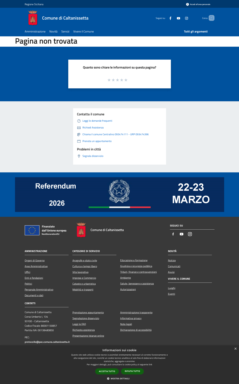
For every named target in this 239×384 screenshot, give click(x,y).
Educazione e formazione (133, 260)
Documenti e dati (34, 295)
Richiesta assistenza (83, 330)
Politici (28, 284)
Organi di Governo (35, 260)
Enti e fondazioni (34, 278)
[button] (119, 378)
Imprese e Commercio (84, 278)
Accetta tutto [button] (107, 371)
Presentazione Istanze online (88, 336)
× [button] (235, 349)
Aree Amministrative (36, 266)
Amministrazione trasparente (136, 312)
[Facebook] (166, 18)
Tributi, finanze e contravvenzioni (138, 272)
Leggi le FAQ (79, 324)
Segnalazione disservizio (85, 318)
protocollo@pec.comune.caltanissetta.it (47, 342)
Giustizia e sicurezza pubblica (136, 266)
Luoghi (171, 288)
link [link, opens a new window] (150, 364)
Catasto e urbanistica (84, 284)
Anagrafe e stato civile (84, 260)
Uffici (27, 272)
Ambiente (125, 278)
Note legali (126, 324)
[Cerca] (210, 18)
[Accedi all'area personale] (198, 4)
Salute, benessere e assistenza (137, 283)
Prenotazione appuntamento (88, 312)
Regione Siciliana (34, 4)
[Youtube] (174, 18)
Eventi (171, 294)
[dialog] (119, 364)
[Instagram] (182, 18)
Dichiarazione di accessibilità (136, 330)
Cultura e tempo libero (84, 266)
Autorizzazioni (128, 289)
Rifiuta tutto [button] (132, 371)
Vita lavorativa (80, 272)
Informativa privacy (131, 318)
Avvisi (171, 272)
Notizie (172, 260)
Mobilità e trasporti (82, 289)
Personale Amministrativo (39, 289)
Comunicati (174, 266)
